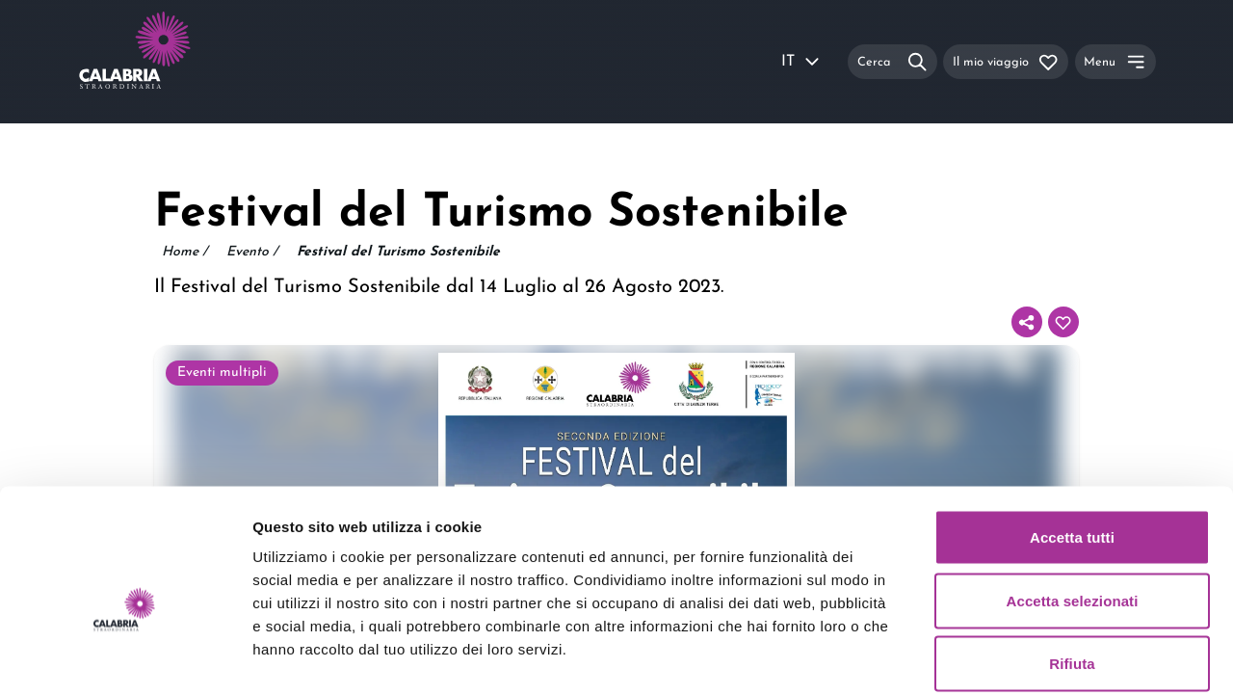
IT (801, 61)
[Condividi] (1026, 322)
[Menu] (1115, 61)
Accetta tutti (1072, 441)
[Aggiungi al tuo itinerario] (1063, 322)
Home (184, 252)
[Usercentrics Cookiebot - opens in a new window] (124, 656)
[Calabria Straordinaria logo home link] (171, 62)
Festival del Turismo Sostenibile (398, 252)
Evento (251, 252)
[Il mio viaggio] (1005, 61)
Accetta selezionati (1073, 504)
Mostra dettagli (1013, 656)
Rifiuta (1071, 567)
